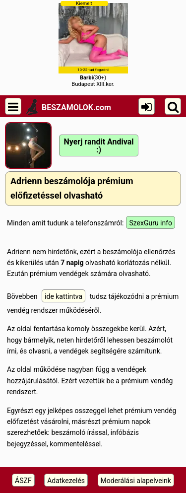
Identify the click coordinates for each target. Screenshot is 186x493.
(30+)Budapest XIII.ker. (93, 43)
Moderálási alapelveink (136, 481)
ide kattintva (63, 296)
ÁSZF (23, 481)
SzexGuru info (150, 223)
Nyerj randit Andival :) (98, 145)
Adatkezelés (66, 481)
